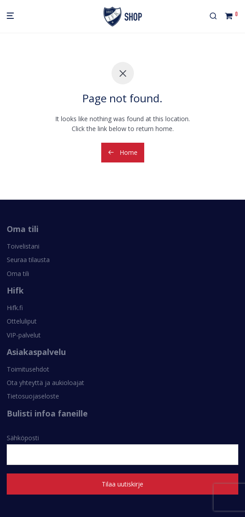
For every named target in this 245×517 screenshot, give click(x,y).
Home (123, 152)
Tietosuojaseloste (33, 396)
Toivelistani (23, 246)
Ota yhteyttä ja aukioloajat (45, 382)
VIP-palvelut (24, 335)
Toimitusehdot (28, 369)
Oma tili (18, 273)
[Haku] (217, 16)
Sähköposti (122, 449)
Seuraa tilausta (28, 259)
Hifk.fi (15, 307)
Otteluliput (22, 321)
